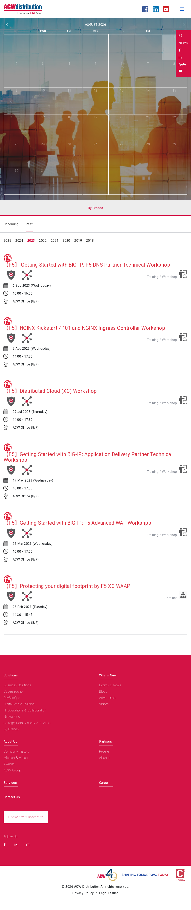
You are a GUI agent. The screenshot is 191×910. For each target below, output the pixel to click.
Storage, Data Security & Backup (27, 723)
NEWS (183, 43)
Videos (104, 704)
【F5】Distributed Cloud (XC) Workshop (50, 391)
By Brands (11, 729)
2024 (19, 240)
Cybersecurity (14, 691)
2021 (55, 240)
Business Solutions (17, 685)
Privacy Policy (83, 893)
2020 (66, 240)
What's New (108, 675)
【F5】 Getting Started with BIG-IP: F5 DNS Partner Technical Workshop (87, 265)
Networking (12, 716)
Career (104, 782)
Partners (105, 741)
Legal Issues (109, 893)
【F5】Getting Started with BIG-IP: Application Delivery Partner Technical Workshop (88, 457)
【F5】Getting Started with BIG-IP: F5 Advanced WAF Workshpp (77, 523)
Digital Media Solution (19, 704)
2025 (7, 240)
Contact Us (12, 797)
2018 (90, 240)
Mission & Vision (16, 757)
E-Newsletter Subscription (25, 817)
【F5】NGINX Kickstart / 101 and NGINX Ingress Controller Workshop (85, 328)
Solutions (11, 675)
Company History (16, 751)
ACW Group (12, 770)
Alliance (104, 757)
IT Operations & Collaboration (25, 710)
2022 (43, 240)
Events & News (110, 685)
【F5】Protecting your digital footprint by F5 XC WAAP (67, 586)
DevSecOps (12, 698)
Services (10, 782)
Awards (9, 764)
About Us (10, 741)
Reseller (104, 751)
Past (29, 224)
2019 (78, 240)
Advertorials (107, 698)
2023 (31, 240)
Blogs (103, 691)
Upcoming (11, 224)
